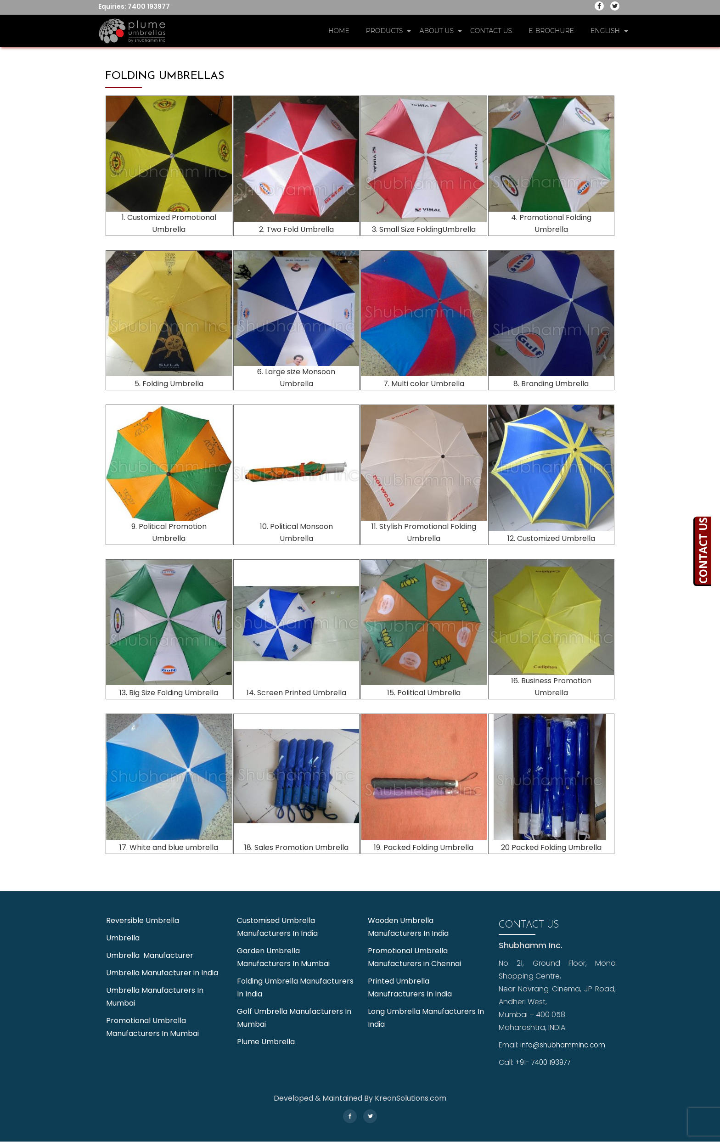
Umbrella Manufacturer (149, 955)
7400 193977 (149, 6)
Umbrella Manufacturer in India (162, 973)
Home (338, 31)
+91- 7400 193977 (545, 1062)
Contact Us (491, 31)
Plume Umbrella (266, 1041)
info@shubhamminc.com (565, 1045)
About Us (436, 31)
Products (384, 31)
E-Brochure (551, 31)
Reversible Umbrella (142, 920)
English (605, 31)
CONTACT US (711, 551)
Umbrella (123, 938)
